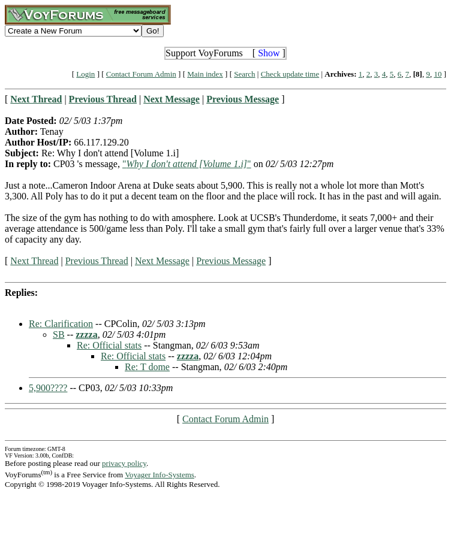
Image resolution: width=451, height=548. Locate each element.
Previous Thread (96, 261)
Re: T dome (147, 367)
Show (268, 53)
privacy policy (124, 463)
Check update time (290, 73)
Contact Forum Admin (141, 73)
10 (437, 73)
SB (59, 334)
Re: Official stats (109, 345)
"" (186, 164)
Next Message (162, 261)
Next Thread (34, 261)
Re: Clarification (61, 324)
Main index (205, 73)
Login (85, 73)
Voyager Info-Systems (159, 474)
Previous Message (231, 261)
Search (244, 73)
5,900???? (48, 388)
